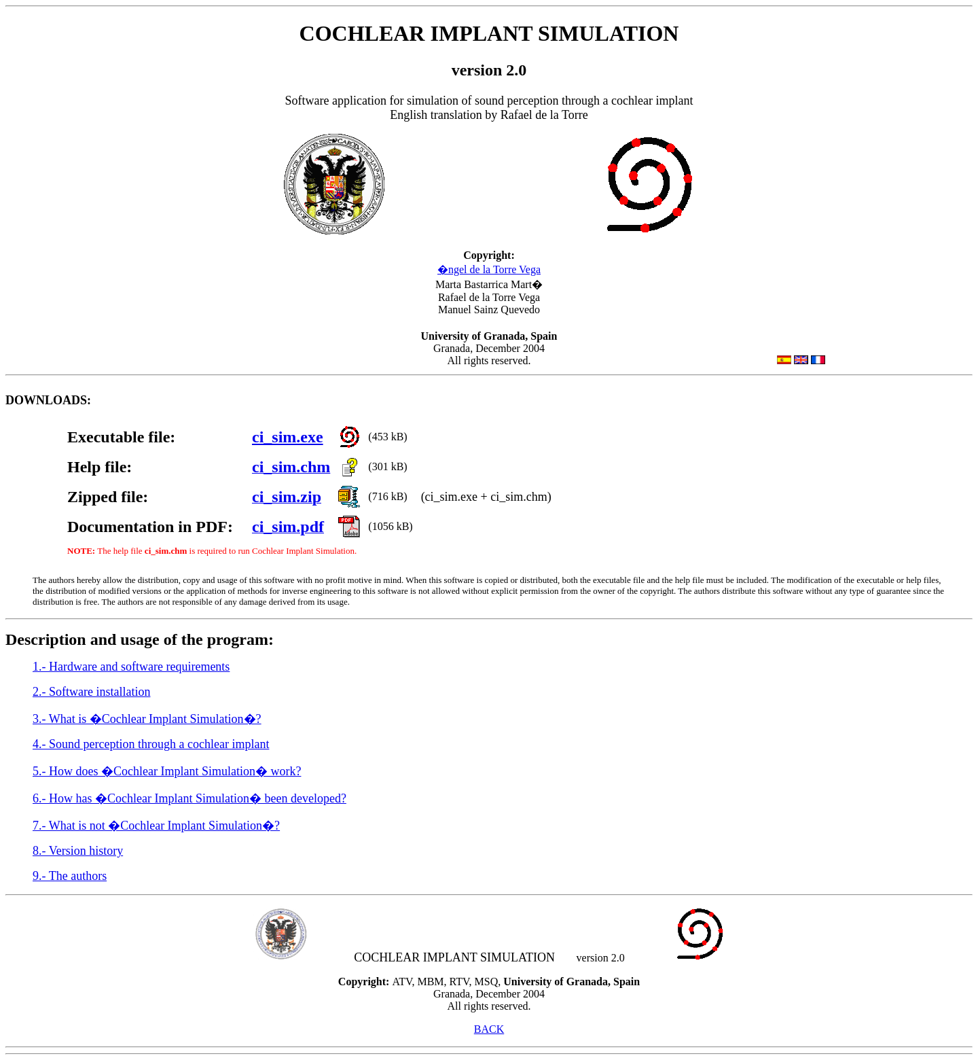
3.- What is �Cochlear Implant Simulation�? (147, 719)
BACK (489, 1029)
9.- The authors (70, 876)
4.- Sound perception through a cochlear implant (151, 744)
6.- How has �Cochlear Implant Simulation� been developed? (189, 798)
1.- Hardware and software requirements (131, 666)
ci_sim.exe (287, 437)
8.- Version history (78, 851)
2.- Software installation (91, 692)
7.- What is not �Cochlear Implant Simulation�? (156, 825)
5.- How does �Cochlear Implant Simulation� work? (167, 771)
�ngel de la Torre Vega (489, 269)
